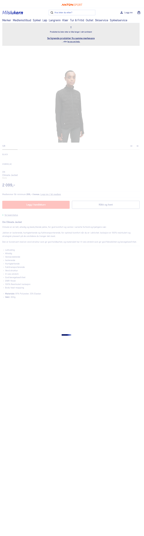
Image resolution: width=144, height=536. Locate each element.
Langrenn (55, 20)
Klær (65, 20)
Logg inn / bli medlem (50, 194)
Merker (6, 20)
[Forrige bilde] (131, 146)
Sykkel (37, 20)
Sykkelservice (118, 20)
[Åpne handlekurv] (139, 12)
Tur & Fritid (77, 20)
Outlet (89, 20)
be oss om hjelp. (74, 42)
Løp (45, 20)
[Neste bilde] (137, 146)
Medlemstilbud (22, 20)
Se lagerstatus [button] (11, 215)
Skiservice (101, 20)
